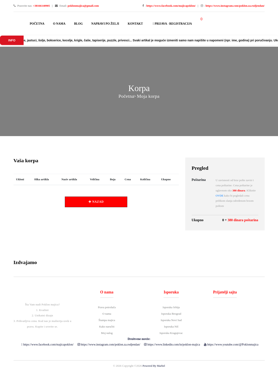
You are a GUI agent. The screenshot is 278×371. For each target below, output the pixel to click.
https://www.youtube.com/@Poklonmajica (231, 344)
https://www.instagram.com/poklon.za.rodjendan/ (108, 344)
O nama (59, 23)
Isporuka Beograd (171, 313)
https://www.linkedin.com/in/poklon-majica (172, 344)
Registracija (180, 23)
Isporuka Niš (171, 326)
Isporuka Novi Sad (171, 320)
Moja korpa (148, 96)
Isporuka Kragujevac (171, 333)
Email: (77, 5)
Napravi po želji (105, 23)
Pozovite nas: (32, 5)
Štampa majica (107, 320)
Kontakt (135, 23)
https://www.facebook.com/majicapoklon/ (47, 344)
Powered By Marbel (154, 365)
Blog (78, 23)
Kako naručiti (106, 326)
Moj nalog (107, 333)
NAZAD (96, 201)
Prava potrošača (107, 307)
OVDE (219, 195)
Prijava (159, 23)
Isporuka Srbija (171, 307)
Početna (37, 23)
